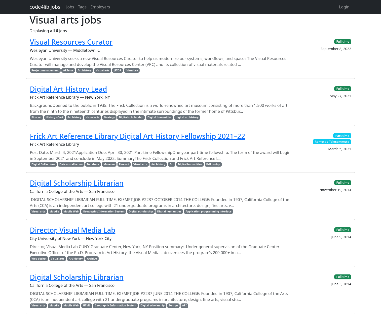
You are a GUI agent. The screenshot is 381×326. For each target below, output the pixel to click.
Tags (82, 7)
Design (173, 305)
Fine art (36, 117)
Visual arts (103, 70)
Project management (45, 70)
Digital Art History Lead (68, 89)
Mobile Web (70, 211)
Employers (100, 7)
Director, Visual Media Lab (72, 230)
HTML (86, 305)
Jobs (70, 7)
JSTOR (117, 70)
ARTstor (68, 70)
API (184, 305)
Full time (342, 41)
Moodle (54, 211)
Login (344, 7)
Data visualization (71, 164)
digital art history (187, 117)
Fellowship (213, 164)
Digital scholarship (131, 117)
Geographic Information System (103, 211)
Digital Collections (43, 164)
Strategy (109, 117)
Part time (342, 136)
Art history (84, 70)
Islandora (132, 70)
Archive (92, 258)
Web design (39, 258)
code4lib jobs (45, 6)
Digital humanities (160, 117)
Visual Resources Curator (71, 42)
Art (172, 164)
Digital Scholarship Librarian (76, 183)
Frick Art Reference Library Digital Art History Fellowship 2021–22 (137, 136)
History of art (54, 117)
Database (93, 164)
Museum (109, 164)
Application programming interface (208, 211)
